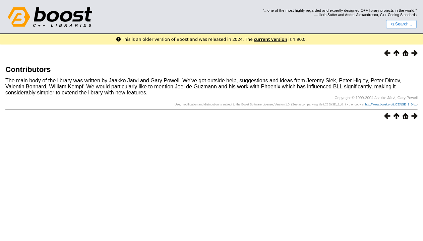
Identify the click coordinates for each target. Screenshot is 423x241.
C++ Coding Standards (398, 15)
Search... (401, 24)
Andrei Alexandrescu (361, 15)
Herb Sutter (328, 15)
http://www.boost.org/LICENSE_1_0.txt (391, 104)
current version (270, 39)
